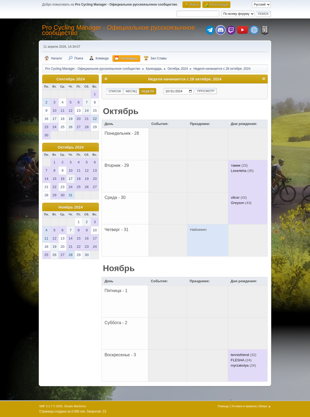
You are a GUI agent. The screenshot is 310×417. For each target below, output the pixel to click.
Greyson (237, 203)
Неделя (148, 91)
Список (114, 91)
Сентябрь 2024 (70, 79)
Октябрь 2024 (71, 147)
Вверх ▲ (265, 406)
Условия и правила (243, 406)
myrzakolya (239, 365)
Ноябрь (119, 268)
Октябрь (120, 111)
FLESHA (237, 360)
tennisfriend (240, 355)
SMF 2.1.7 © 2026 (51, 406)
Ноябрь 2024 (70, 207)
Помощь (223, 406)
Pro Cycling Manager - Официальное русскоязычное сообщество (118, 30)
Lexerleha (239, 171)
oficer (235, 197)
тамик (236, 165)
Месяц (131, 91)
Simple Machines (75, 406)
